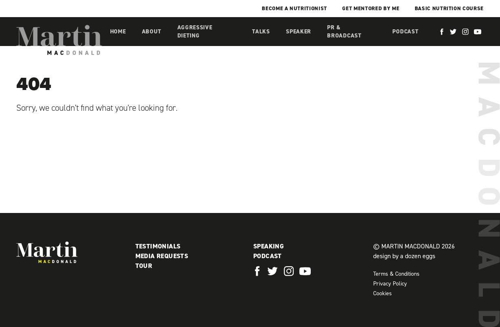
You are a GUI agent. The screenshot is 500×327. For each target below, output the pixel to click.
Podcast (405, 31)
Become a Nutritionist (294, 8)
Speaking (268, 246)
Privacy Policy (390, 283)
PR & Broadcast (344, 32)
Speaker (298, 31)
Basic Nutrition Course (449, 8)
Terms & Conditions (396, 274)
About (152, 31)
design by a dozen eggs (404, 256)
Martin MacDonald (59, 40)
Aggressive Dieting (194, 32)
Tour (144, 265)
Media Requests (161, 256)
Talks (261, 31)
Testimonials (158, 246)
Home (118, 31)
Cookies (382, 293)
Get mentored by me (370, 8)
